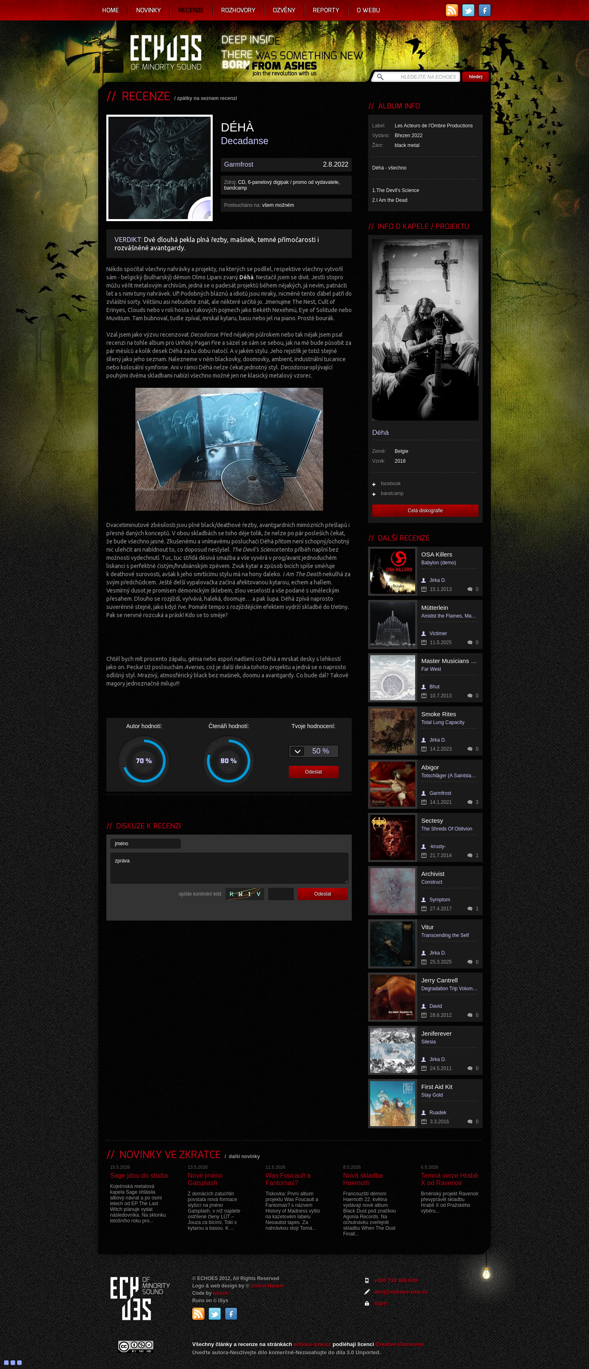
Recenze (191, 10)
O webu (368, 10)
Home (110, 10)
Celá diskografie (425, 511)
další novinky (244, 1156)
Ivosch (221, 1293)
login (380, 1303)
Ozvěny (284, 10)
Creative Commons (399, 1344)
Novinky (148, 10)
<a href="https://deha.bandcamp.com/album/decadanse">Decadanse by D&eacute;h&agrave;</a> (229, 636)
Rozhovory (238, 10)
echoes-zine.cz (312, 1344)
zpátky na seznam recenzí (207, 98)
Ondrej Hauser (268, 1286)
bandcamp (392, 493)
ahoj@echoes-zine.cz (401, 1292)
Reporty (326, 10)
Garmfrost (238, 164)
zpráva (229, 868)
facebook (391, 484)
